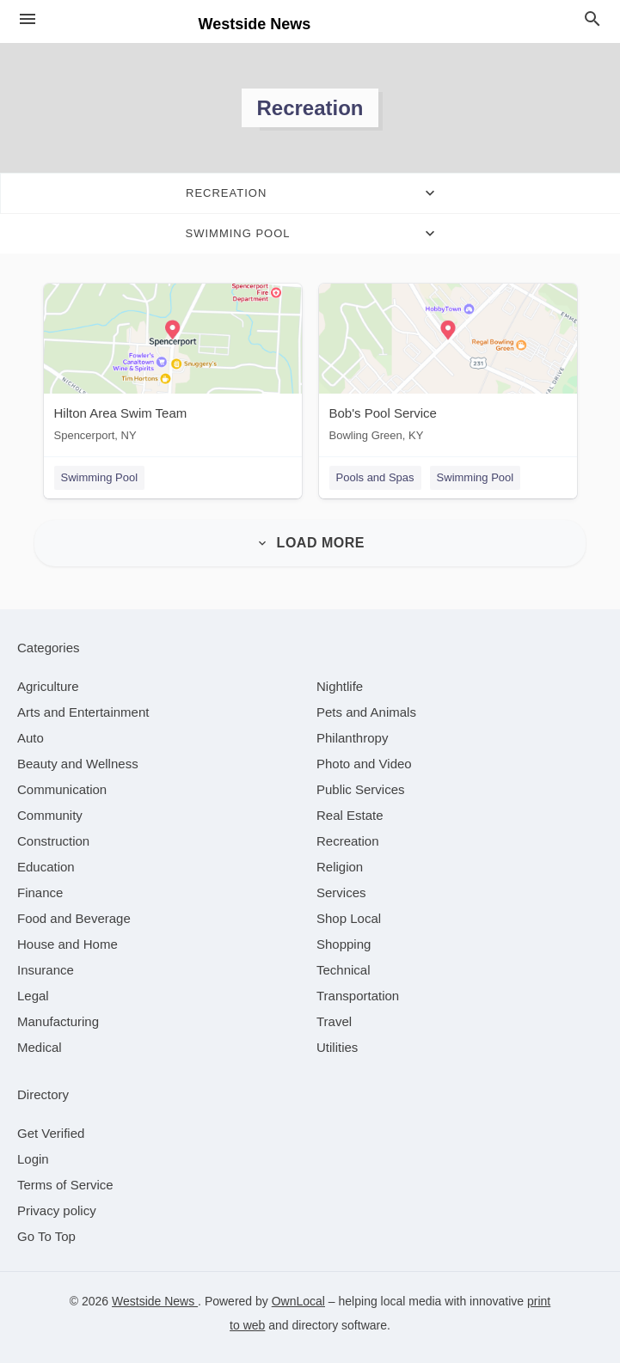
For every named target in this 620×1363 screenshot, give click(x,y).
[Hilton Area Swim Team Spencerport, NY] (173, 366)
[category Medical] (39, 1047)
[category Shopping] (343, 944)
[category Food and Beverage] (74, 918)
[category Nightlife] (339, 686)
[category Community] (50, 815)
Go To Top (46, 1236)
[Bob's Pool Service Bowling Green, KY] (448, 366)
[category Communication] (62, 789)
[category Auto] (30, 737)
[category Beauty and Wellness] (77, 763)
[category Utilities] (337, 1047)
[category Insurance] (45, 970)
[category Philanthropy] (352, 737)
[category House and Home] (67, 944)
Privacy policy (56, 1210)
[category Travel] (334, 1021)
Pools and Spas (375, 477)
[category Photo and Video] (364, 763)
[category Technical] (343, 970)
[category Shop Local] (348, 918)
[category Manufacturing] (58, 1021)
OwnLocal (298, 1301)
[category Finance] (40, 892)
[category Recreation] (347, 841)
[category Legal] (33, 995)
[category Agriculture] (48, 686)
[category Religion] (339, 866)
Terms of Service (65, 1184)
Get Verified (50, 1133)
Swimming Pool (99, 477)
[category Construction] (53, 841)
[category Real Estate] (350, 815)
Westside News (155, 1301)
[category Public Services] (360, 789)
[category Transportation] (357, 995)
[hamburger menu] (27, 19)
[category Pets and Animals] (366, 712)
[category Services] (341, 892)
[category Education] (46, 866)
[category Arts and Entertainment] (83, 712)
